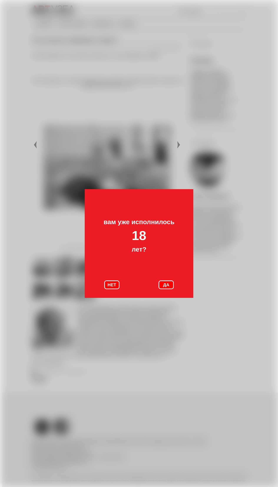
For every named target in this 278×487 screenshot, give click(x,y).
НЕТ (112, 284)
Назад (36, 145)
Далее (179, 145)
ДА (166, 284)
